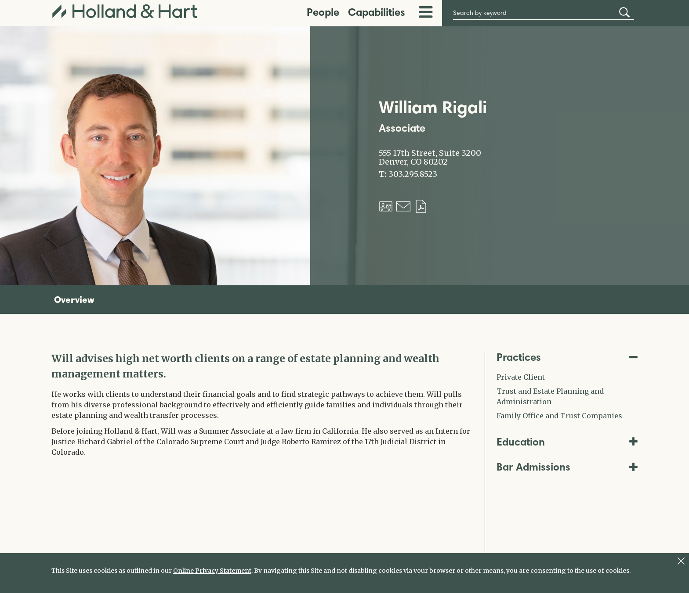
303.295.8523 (412, 174)
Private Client (521, 377)
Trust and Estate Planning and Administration (550, 396)
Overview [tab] (74, 299)
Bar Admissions (567, 466)
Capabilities (376, 12)
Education (567, 441)
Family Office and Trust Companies (559, 415)
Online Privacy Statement (212, 571)
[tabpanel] (261, 404)
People (323, 12)
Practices (567, 357)
